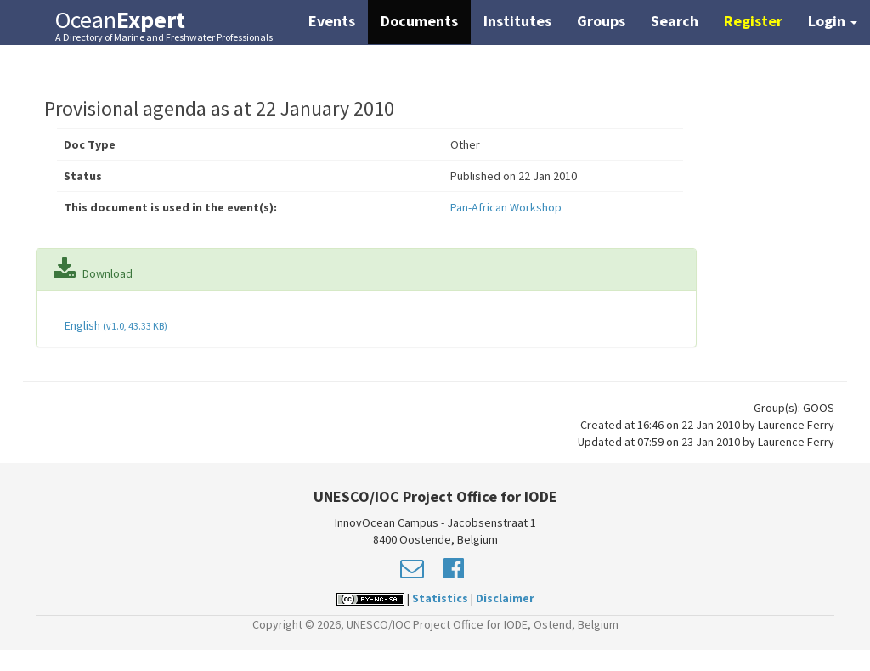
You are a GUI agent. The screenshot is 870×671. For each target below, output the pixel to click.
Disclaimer (505, 598)
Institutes (517, 21)
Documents (419, 21)
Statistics (440, 598)
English (114, 325)
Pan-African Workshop (506, 207)
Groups (601, 21)
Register (753, 21)
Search (674, 21)
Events (331, 21)
